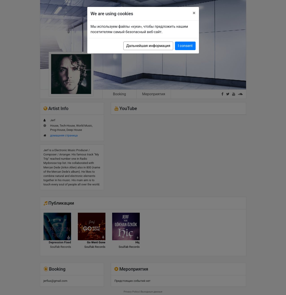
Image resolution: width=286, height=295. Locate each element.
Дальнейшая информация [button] (148, 46)
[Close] (194, 13)
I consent (185, 46)
